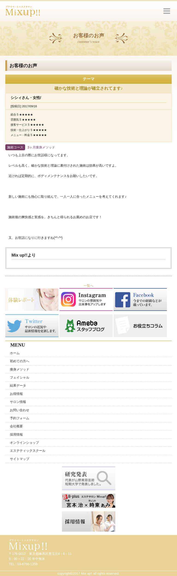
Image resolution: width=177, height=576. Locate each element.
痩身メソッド (19, 369)
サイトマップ (19, 459)
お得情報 (16, 394)
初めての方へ (19, 361)
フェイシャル (19, 377)
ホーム (15, 353)
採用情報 (16, 434)
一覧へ (88, 285)
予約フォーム (19, 418)
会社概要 (16, 426)
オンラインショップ (24, 442)
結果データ (18, 385)
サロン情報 (18, 402)
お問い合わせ (19, 410)
